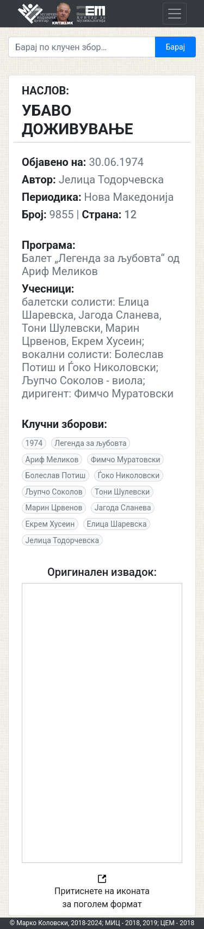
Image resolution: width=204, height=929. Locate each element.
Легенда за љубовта (90, 443)
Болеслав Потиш (56, 475)
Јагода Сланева (123, 507)
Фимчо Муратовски (125, 459)
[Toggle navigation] (175, 14)
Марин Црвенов (54, 507)
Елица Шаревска (116, 524)
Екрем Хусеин (50, 524)
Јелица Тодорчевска (62, 540)
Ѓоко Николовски (128, 475)
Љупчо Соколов (54, 491)
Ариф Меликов (52, 459)
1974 (34, 443)
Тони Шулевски (122, 491)
